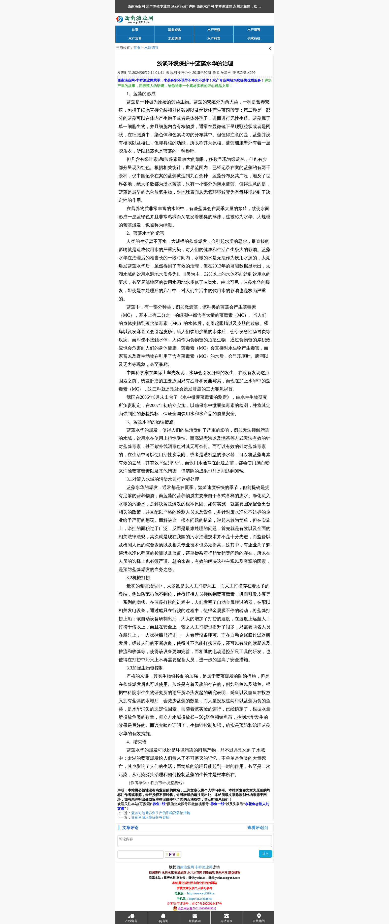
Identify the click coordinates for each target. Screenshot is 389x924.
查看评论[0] (257, 828)
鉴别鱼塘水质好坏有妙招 (150, 817)
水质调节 (151, 47)
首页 (136, 47)
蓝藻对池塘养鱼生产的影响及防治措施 (160, 813)
